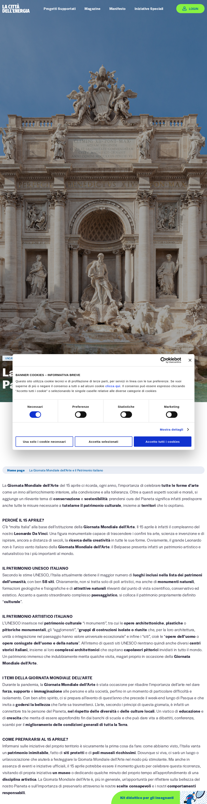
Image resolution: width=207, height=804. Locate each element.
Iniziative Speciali (149, 8)
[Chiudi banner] (190, 360)
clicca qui (112, 386)
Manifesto (117, 8)
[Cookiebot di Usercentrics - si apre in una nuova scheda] (163, 360)
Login (194, 8)
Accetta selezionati (103, 441)
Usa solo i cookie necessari (44, 441)
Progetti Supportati (60, 8)
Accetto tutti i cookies (163, 441)
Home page (16, 470)
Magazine (92, 8)
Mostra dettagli (171, 429)
